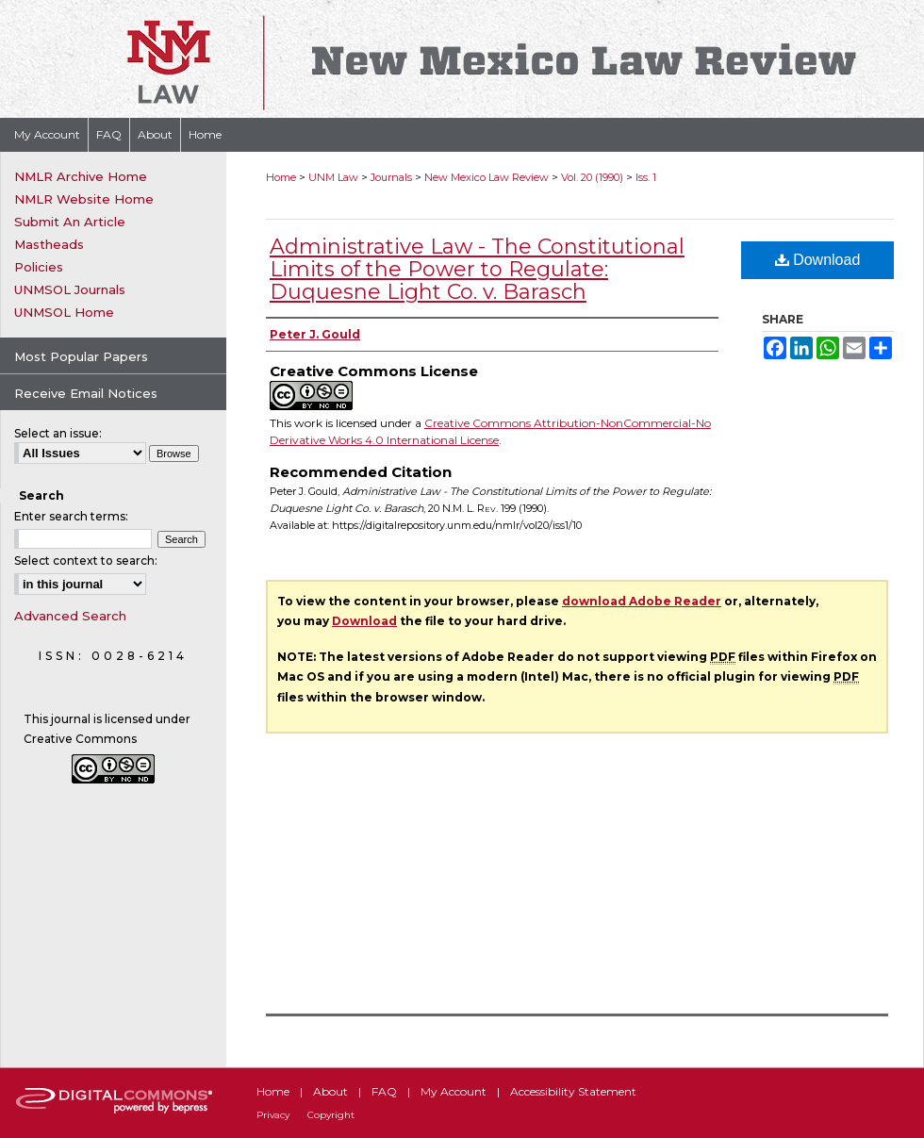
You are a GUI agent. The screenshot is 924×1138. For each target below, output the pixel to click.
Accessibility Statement (573, 1091)
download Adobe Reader (641, 601)
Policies (38, 266)
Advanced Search (70, 615)
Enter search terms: (71, 516)
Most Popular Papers (81, 356)
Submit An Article (69, 221)
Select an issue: (58, 433)
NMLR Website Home (84, 198)
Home (281, 177)
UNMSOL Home (64, 312)
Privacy (272, 1115)
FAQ (384, 1091)
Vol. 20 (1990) (592, 177)
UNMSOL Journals (69, 289)
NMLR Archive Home (80, 176)
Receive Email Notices (85, 393)
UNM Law (333, 177)
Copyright (331, 1115)
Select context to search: (85, 560)
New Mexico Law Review (486, 177)
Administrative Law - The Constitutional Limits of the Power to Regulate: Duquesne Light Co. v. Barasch (477, 269)
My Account (454, 1091)
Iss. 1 (645, 177)
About (330, 1091)
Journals (391, 177)
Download (818, 260)
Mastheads (49, 244)
